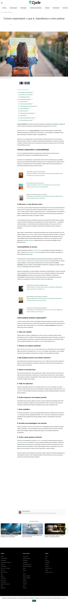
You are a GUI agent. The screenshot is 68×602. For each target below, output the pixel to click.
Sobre (46, 556)
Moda (2, 586)
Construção (25, 556)
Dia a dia (3, 570)
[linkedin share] (27, 83)
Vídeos (4, 7)
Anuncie (47, 560)
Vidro (24, 585)
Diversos (25, 587)
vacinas (49, 386)
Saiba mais (63, 598)
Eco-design (3, 582)
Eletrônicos (25, 560)
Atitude (2, 576)
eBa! (2, 574)
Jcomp (6, 77)
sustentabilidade (53, 126)
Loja (46, 558)
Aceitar (34, 600)
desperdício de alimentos (26, 349)
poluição (42, 414)
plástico (45, 349)
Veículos (25, 581)
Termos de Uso (48, 568)
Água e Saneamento (5, 584)
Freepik (10, 77)
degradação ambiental (28, 240)
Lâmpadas (25, 562)
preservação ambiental (22, 442)
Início (2, 12)
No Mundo (3, 578)
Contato (47, 564)
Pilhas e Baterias (26, 577)
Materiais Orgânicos (27, 566)
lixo (18, 414)
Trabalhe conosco (49, 572)
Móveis (24, 570)
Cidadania (3, 587)
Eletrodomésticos (27, 558)
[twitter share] (22, 83)
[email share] (23, 83)
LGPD (46, 570)
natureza (39, 440)
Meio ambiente (4, 572)
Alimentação (56, 7)
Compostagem (13, 7)
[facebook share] (20, 83)
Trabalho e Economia (8, 12)
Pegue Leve (3, 580)
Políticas (47, 566)
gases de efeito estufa (39, 351)
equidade (19, 266)
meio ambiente (30, 234)
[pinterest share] (25, 83)
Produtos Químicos (27, 564)
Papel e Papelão (26, 575)
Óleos (24, 574)
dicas (36, 325)
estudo (20, 153)
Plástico (24, 579)
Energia (47, 7)
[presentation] (65, 529)
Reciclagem (23, 7)
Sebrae (26, 130)
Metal (24, 568)
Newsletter (47, 562)
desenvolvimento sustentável (32, 252)
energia (37, 349)
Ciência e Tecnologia (5, 568)
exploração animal (42, 361)
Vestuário (25, 583)
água (33, 349)
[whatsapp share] (29, 83)
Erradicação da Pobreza (35, 7)
